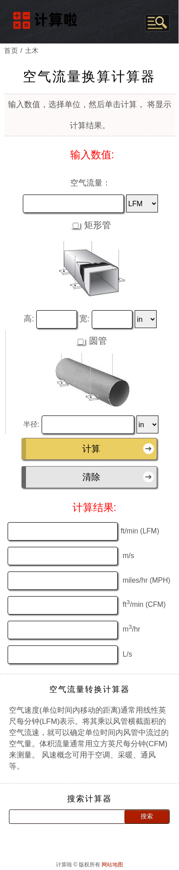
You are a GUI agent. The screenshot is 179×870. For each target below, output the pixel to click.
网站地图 (112, 861)
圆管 (96, 337)
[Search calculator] (63, 813)
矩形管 (96, 221)
